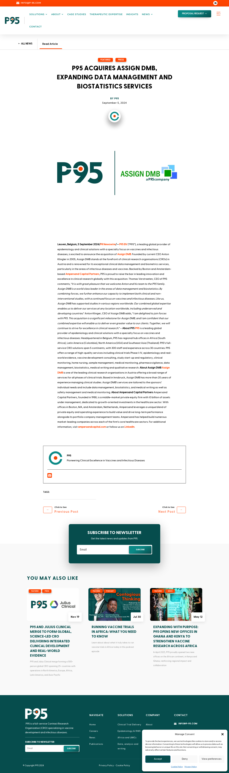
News (146, 14)
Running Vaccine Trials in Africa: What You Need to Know (114, 631)
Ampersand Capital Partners (82, 274)
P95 (116, 98)
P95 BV (123, 244)
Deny (185, 759)
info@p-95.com (187, 724)
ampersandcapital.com (92, 427)
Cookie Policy (177, 767)
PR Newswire (107, 244)
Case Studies (76, 14)
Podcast (110, 591)
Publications (96, 744)
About (55, 14)
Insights (132, 14)
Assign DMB (124, 254)
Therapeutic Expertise (106, 14)
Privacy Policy (191, 767)
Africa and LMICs (127, 738)
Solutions (36, 14)
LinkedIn (129, 427)
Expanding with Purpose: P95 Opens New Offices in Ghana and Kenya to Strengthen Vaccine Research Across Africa (175, 636)
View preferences (212, 759)
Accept (158, 759)
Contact (35, 26)
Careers (93, 731)
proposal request (193, 13)
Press (121, 60)
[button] (222, 734)
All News (26, 44)
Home (92, 725)
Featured (105, 60)
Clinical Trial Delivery (129, 725)
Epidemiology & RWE (129, 731)
